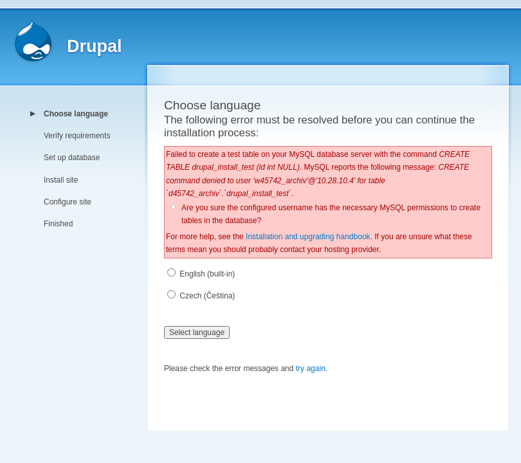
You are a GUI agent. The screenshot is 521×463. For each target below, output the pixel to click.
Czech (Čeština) (201, 295)
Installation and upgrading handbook (308, 236)
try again (310, 368)
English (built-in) (201, 273)
